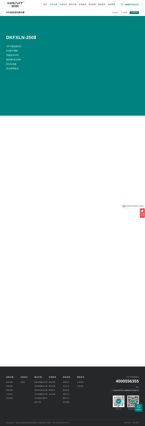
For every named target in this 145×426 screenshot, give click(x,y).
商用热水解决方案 (41, 390)
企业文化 (66, 386)
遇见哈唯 (92, 4)
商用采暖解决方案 (41, 386)
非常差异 (135, 423)
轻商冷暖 (9, 386)
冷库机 (22, 382)
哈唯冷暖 (53, 4)
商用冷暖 (9, 390)
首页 (45, 4)
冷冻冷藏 (52, 394)
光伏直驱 (9, 398)
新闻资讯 (102, 4)
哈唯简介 (66, 382)
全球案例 (82, 4)
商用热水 (52, 390)
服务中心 (66, 398)
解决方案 (73, 4)
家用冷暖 (9, 382)
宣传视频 (66, 402)
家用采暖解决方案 (41, 382)
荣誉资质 (66, 390)
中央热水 (9, 394)
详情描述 (115, 12)
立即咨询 (134, 12)
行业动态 (80, 386)
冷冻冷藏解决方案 (41, 394)
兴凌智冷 (63, 4)
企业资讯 (80, 382)
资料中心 (66, 394)
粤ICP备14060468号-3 (61, 423)
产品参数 (124, 12)
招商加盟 (111, 4)
